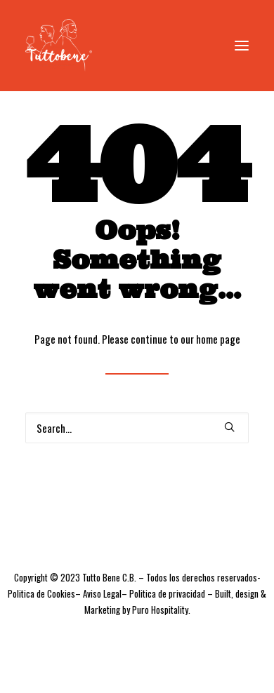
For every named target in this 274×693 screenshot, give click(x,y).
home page (218, 338)
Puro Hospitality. (161, 610)
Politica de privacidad (167, 593)
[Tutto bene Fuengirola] (58, 45)
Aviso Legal (102, 593)
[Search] (137, 427)
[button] (241, 45)
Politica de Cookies (41, 593)
